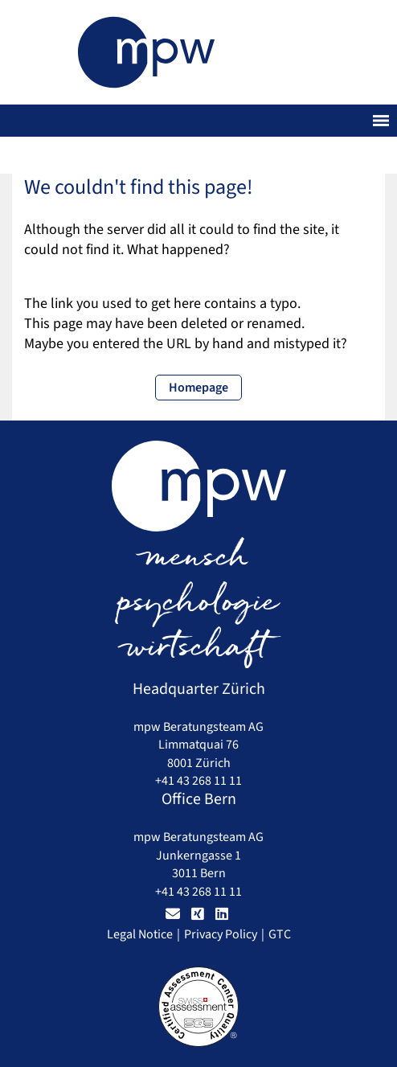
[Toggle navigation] (381, 121)
